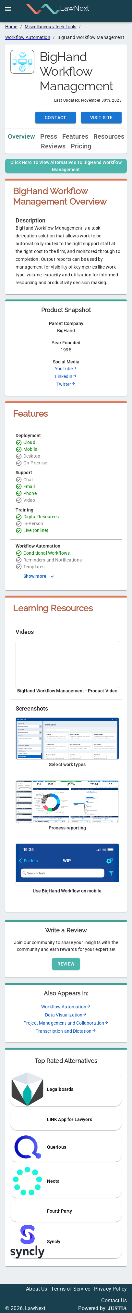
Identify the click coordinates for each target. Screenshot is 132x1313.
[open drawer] (7, 9)
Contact (55, 117)
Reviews (53, 146)
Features (75, 136)
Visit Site (101, 117)
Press (48, 136)
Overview (21, 136)
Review (65, 963)
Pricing (81, 146)
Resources (108, 136)
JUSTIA (117, 1308)
